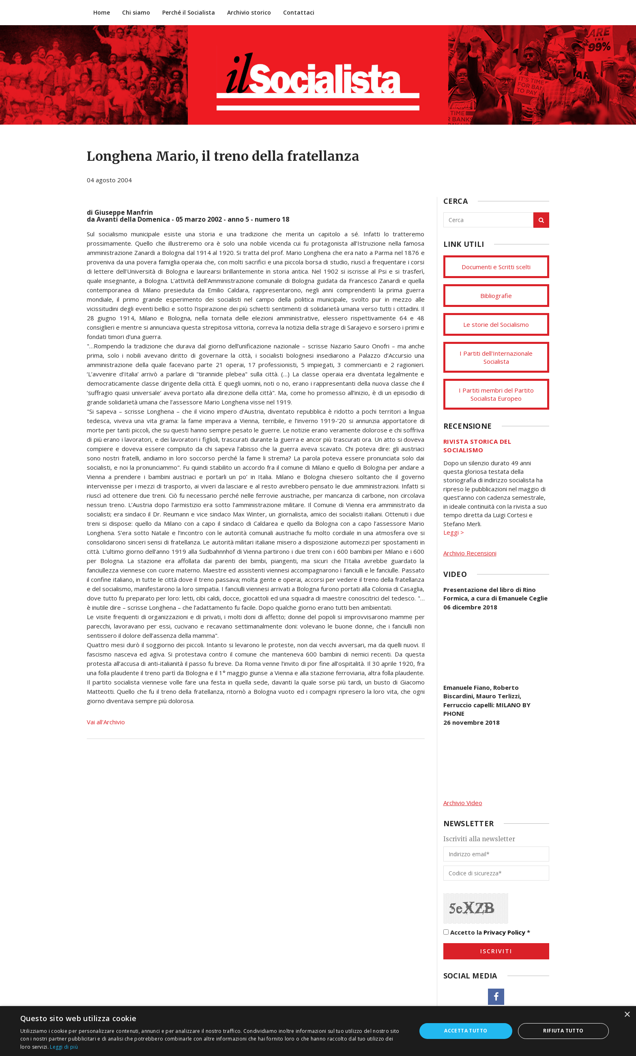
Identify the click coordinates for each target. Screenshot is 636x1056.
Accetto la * (486, 932)
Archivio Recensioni (469, 553)
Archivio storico (249, 12)
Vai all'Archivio (106, 722)
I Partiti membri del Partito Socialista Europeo (496, 394)
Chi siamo (136, 12)
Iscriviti (496, 951)
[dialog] (318, 1031)
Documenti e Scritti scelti (496, 267)
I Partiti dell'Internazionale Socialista (496, 357)
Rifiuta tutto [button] (563, 1030)
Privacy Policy (504, 932)
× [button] (627, 1015)
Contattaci (298, 12)
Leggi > (453, 532)
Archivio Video (462, 803)
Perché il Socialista (188, 12)
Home (101, 12)
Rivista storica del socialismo (477, 445)
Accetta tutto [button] (465, 1030)
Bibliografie (496, 296)
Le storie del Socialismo (496, 324)
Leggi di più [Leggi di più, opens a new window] (64, 1046)
